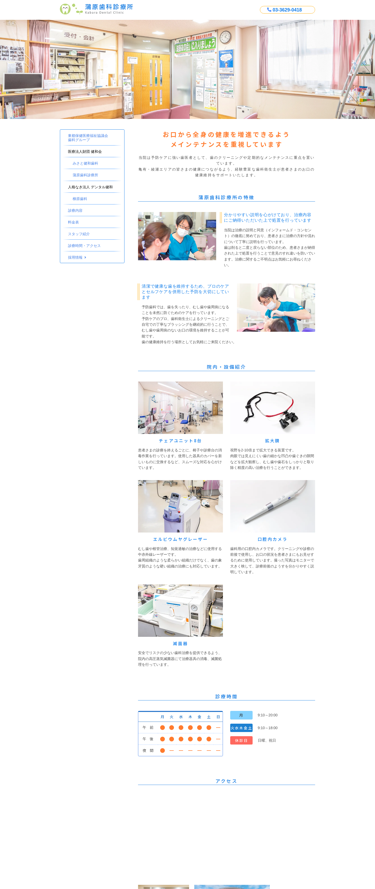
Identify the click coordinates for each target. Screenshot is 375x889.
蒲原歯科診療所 (85, 175)
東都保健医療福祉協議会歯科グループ (88, 138)
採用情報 (75, 257)
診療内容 (75, 210)
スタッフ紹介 (79, 234)
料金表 (73, 222)
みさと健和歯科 (85, 163)
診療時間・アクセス (84, 246)
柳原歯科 (80, 199)
